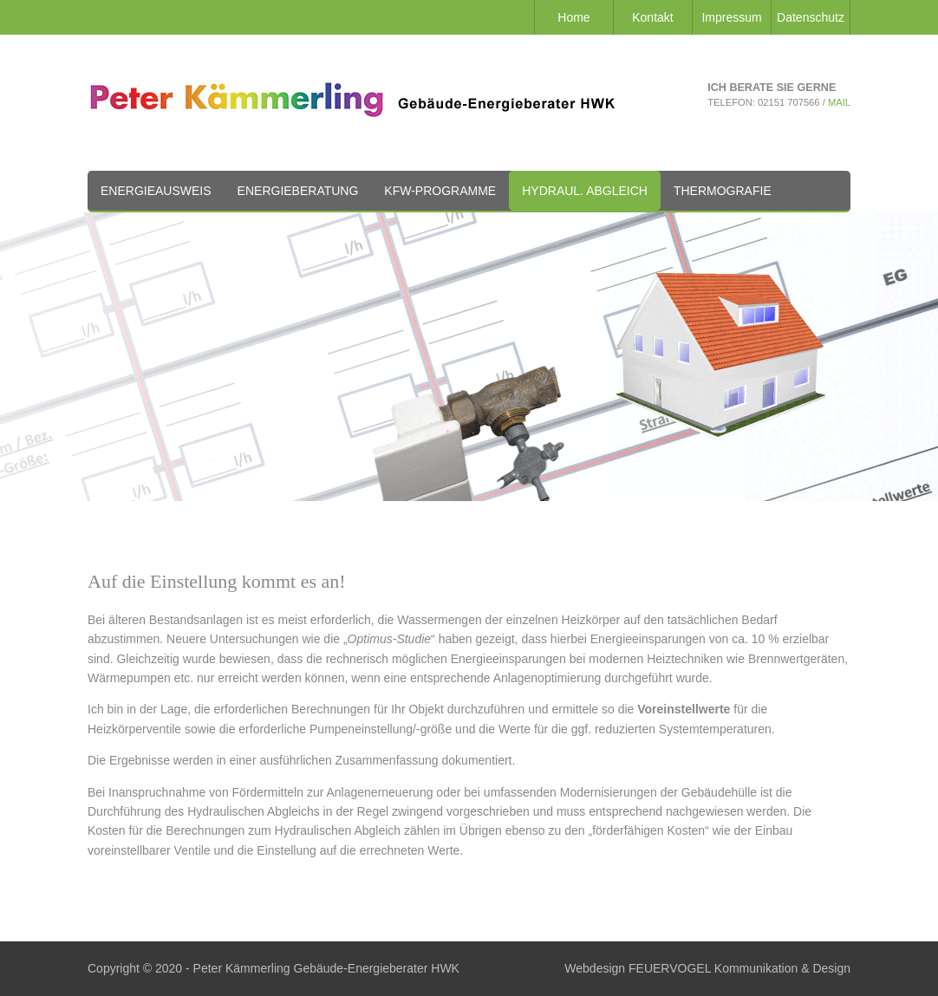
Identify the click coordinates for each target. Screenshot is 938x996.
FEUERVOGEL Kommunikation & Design (739, 968)
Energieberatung (298, 191)
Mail (839, 102)
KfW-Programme (440, 191)
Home (573, 17)
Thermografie (723, 191)
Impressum (731, 17)
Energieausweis (156, 191)
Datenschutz (810, 17)
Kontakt (652, 17)
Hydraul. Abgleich (585, 191)
